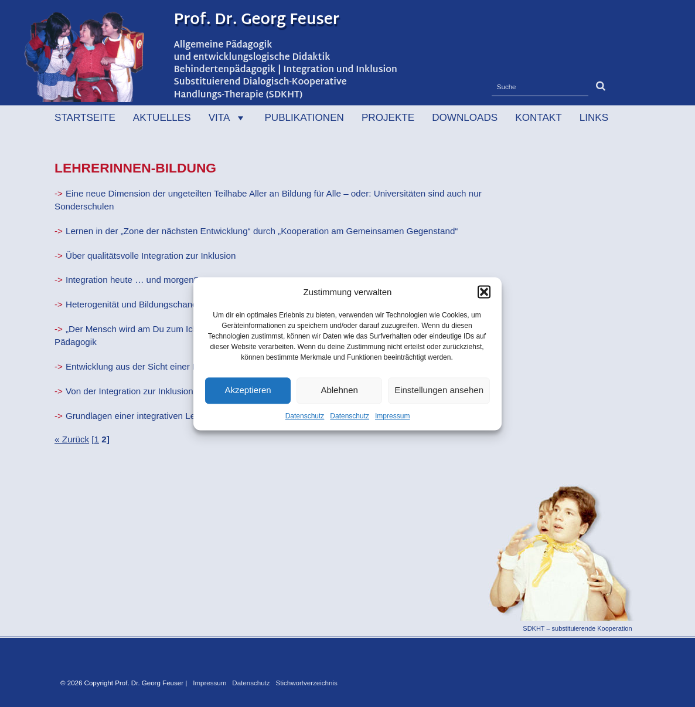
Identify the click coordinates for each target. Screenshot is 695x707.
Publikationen (304, 117)
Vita (228, 118)
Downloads (465, 117)
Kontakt (538, 117)
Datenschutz (305, 416)
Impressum (392, 416)
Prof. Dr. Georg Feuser (257, 20)
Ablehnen (339, 390)
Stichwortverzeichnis (307, 682)
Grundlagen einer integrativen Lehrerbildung (153, 416)
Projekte (388, 117)
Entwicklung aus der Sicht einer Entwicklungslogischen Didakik (190, 366)
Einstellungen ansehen (438, 390)
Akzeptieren (247, 390)
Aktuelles (162, 117)
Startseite (84, 117)
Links (594, 117)
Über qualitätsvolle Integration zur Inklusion (151, 256)
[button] (484, 291)
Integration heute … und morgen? (132, 280)
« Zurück (71, 439)
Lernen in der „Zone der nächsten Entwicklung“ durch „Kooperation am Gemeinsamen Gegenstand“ (262, 231)
